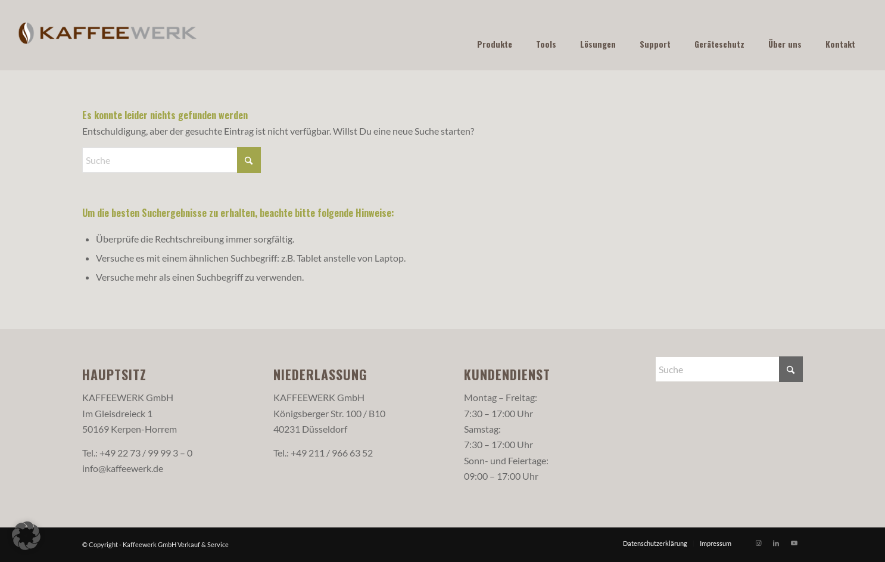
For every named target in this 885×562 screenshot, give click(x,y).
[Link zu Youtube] (794, 543)
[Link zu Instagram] (758, 543)
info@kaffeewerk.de (122, 468)
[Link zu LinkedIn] (776, 543)
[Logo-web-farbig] (108, 35)
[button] (26, 536)
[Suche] (171, 160)
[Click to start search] (249, 160)
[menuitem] (655, 544)
